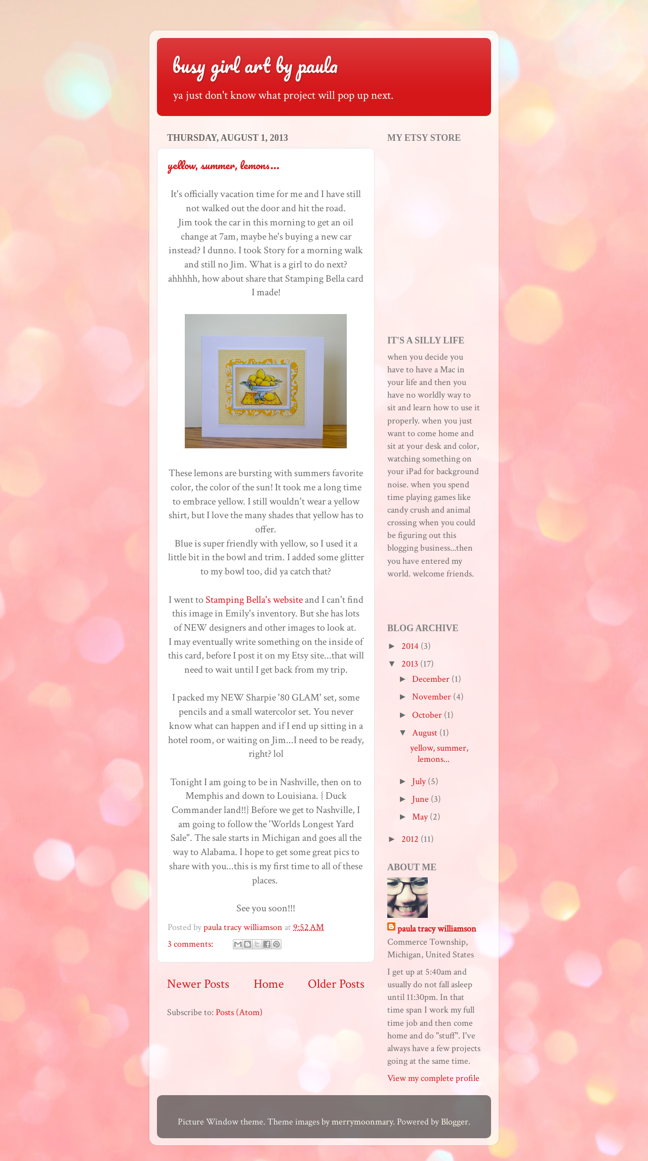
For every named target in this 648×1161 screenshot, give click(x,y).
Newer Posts (198, 984)
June (421, 799)
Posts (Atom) (239, 1012)
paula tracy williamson (436, 929)
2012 (411, 839)
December (432, 679)
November (432, 697)
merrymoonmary (362, 1122)
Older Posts (336, 984)
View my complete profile (433, 1078)
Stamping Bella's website (254, 599)
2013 (410, 664)
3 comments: (191, 944)
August (425, 733)
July (420, 781)
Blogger (454, 1122)
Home (269, 984)
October (428, 715)
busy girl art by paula (255, 65)
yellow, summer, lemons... (223, 165)
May (421, 817)
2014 (411, 646)
